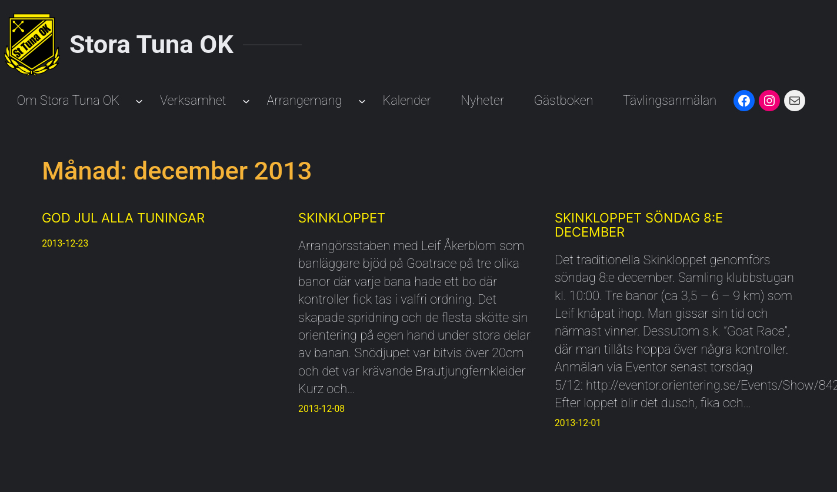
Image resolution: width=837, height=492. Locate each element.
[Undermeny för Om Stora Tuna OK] (139, 101)
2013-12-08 (321, 408)
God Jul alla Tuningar (123, 218)
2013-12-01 (578, 422)
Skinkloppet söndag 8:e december (639, 225)
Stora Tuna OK (151, 44)
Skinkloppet (341, 218)
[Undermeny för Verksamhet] (246, 101)
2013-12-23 (65, 243)
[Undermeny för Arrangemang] (362, 101)
